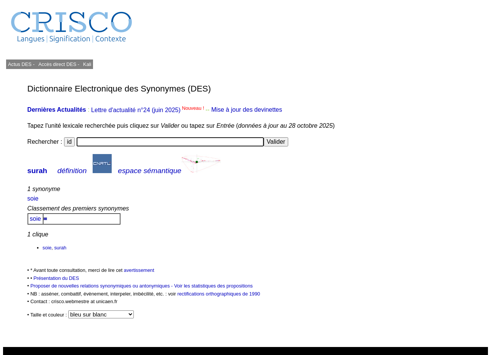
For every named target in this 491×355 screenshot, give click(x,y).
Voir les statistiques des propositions (213, 286)
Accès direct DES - (59, 64)
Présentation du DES (56, 278)
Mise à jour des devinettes (246, 110)
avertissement (139, 270)
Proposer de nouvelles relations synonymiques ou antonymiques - (102, 286)
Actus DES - (21, 64)
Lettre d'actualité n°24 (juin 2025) (148, 110)
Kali (87, 64)
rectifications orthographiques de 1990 (218, 294)
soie (33, 198)
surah (37, 171)
